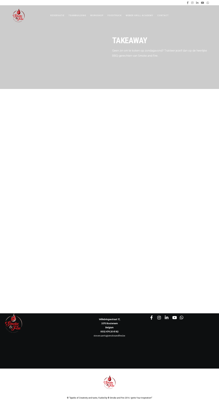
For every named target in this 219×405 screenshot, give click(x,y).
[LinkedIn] (197, 2)
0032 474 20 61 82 (109, 332)
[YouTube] (202, 2)
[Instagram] (192, 2)
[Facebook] (188, 2)
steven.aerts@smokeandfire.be (109, 336)
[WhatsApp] (208, 2)
